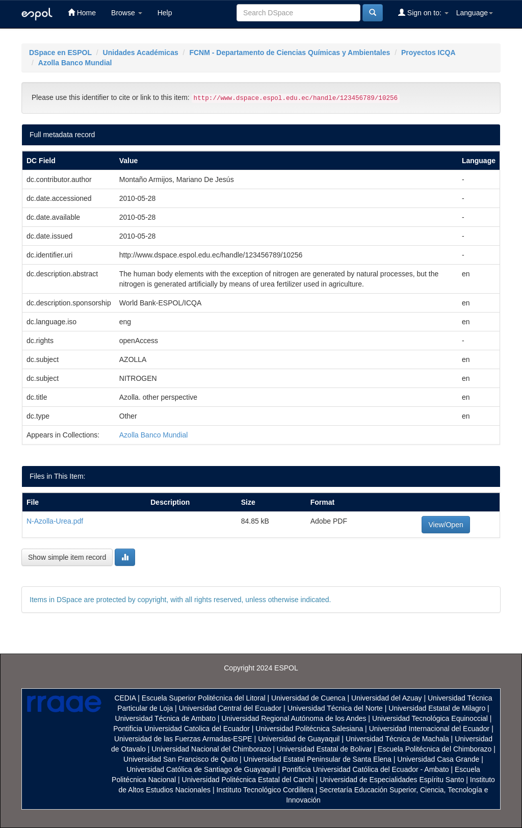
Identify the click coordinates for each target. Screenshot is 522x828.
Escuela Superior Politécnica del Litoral (204, 698)
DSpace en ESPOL (60, 52)
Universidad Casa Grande (439, 759)
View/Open (445, 525)
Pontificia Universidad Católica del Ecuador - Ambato (365, 769)
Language (474, 13)
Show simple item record (67, 557)
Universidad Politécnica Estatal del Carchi (248, 779)
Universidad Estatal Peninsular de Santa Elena (318, 759)
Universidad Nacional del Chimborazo (211, 749)
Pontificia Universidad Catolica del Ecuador (181, 728)
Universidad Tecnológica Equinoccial (430, 718)
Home (82, 12)
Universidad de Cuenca (308, 698)
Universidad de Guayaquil (299, 739)
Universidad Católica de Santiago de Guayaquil (201, 769)
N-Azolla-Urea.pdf (55, 521)
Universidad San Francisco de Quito (180, 759)
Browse (126, 13)
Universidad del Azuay (386, 698)
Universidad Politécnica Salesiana (309, 728)
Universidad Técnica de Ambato (165, 718)
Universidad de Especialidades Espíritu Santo (392, 779)
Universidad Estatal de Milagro (436, 708)
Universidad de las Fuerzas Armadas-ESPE (183, 739)
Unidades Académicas (140, 52)
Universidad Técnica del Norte (335, 708)
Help (165, 13)
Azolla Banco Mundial (75, 63)
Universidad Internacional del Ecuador (429, 728)
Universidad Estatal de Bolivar (324, 749)
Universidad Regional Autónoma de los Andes (293, 718)
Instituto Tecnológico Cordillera (264, 790)
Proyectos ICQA (428, 52)
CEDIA (125, 698)
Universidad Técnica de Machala (397, 739)
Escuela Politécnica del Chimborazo (434, 749)
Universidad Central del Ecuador (230, 708)
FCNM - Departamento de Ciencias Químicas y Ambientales (289, 52)
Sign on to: (423, 12)
